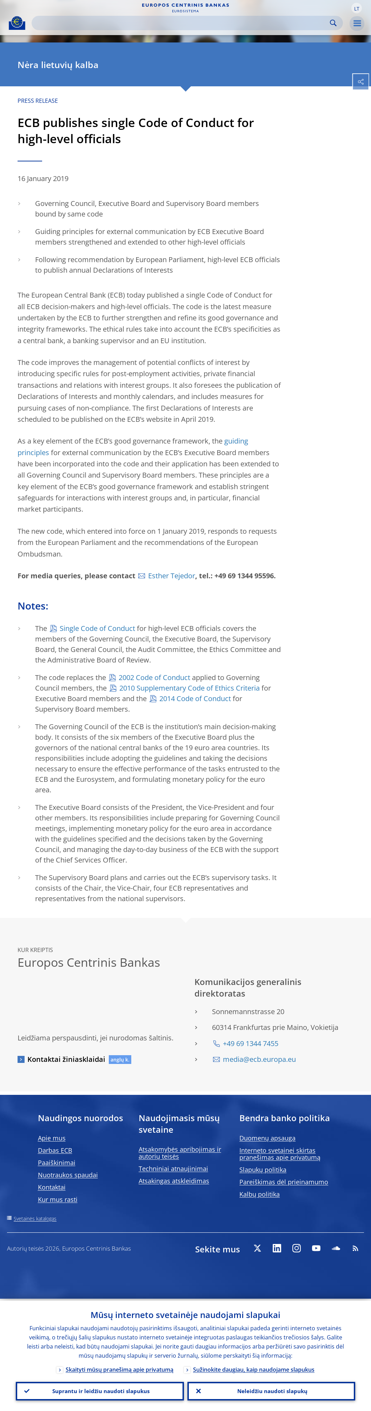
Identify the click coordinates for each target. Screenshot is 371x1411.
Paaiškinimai (56, 1162)
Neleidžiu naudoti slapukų (271, 1390)
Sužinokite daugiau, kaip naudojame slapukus (253, 1368)
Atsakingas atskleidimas (174, 1181)
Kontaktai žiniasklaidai (66, 1059)
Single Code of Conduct (97, 628)
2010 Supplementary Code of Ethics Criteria (189, 688)
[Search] (181, 23)
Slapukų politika (262, 1169)
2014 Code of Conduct (195, 698)
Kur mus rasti (58, 1199)
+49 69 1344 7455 (250, 1043)
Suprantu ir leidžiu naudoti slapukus (99, 1390)
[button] (356, 8)
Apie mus (52, 1138)
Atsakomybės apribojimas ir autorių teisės (180, 1152)
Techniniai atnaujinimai (173, 1168)
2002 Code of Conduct (154, 677)
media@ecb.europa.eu (259, 1059)
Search (333, 23)
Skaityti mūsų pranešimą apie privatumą (119, 1368)
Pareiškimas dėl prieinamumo (283, 1182)
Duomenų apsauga (267, 1138)
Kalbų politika (259, 1194)
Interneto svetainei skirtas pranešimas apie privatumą (279, 1154)
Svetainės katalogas (35, 1218)
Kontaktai (52, 1187)
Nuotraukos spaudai (68, 1175)
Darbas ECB (55, 1150)
